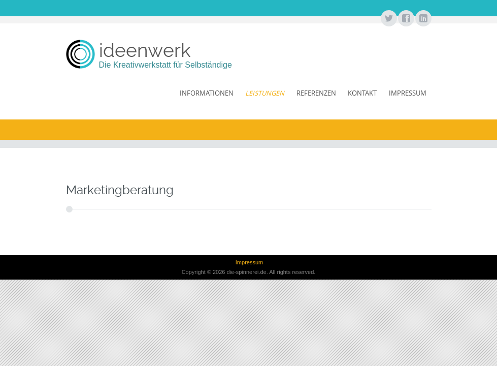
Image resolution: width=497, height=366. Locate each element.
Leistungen (264, 93)
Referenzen (316, 93)
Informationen (207, 93)
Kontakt (362, 93)
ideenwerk (145, 50)
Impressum (407, 93)
